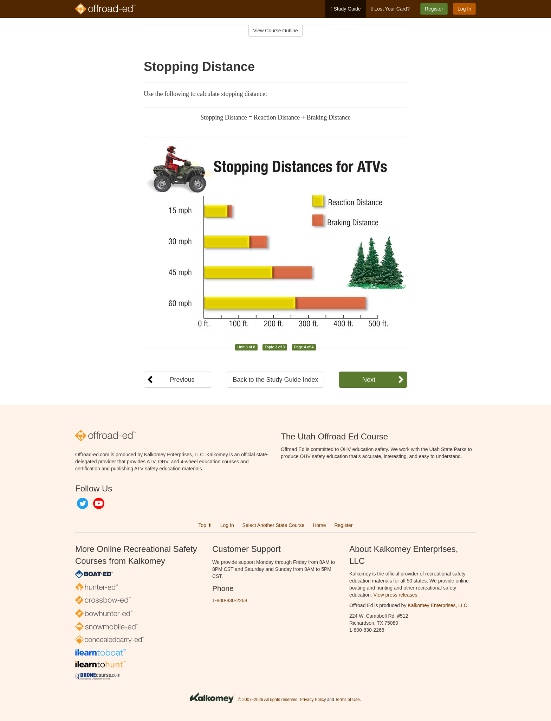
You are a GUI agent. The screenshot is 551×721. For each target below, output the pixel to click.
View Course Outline (275, 30)
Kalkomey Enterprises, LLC (437, 605)
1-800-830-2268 (229, 600)
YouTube (98, 503)
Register (434, 9)
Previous (182, 379)
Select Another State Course (273, 525)
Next (368, 379)
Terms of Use (347, 699)
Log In (464, 9)
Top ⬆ (205, 525)
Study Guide (345, 9)
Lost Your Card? (390, 9)
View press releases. (396, 595)
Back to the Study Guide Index (275, 379)
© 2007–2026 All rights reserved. (268, 699)
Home (319, 525)
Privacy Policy (313, 699)
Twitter (82, 503)
